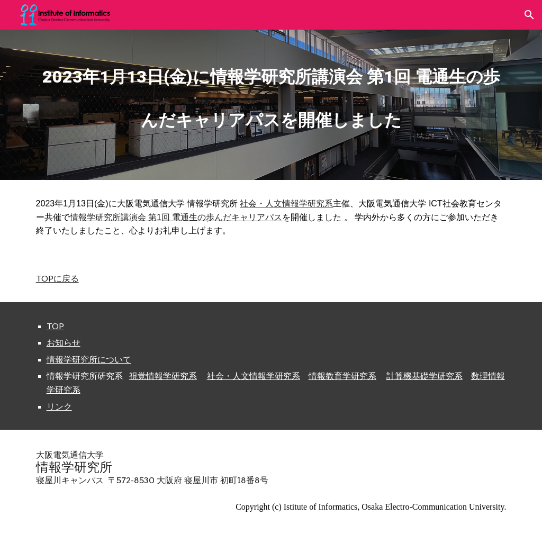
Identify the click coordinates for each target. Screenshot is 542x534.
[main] (271, 89)
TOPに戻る (57, 278)
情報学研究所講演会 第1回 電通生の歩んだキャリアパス (176, 217)
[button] (529, 15)
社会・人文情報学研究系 (286, 203)
